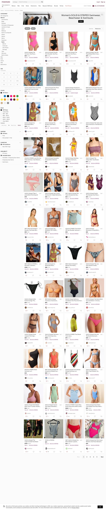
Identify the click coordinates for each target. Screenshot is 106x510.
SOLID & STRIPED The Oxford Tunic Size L (73, 335)
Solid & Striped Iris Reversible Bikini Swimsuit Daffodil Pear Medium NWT (31, 123)
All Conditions (5, 144)
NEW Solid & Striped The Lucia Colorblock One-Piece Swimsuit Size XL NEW (94, 88)
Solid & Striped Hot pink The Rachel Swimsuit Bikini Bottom (92, 335)
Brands (56, 6)
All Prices (4, 110)
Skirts (3, 38)
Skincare (4, 53)
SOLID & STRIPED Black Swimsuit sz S (31, 370)
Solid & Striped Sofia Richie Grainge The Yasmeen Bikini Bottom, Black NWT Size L (31, 299)
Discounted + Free (6, 138)
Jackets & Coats (6, 27)
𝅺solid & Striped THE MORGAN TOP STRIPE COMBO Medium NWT (51, 229)
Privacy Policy (75, 507)
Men (18, 6)
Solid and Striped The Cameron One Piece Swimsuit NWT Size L (71, 53)
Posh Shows (68, 6)
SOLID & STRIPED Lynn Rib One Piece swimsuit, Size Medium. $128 (33, 159)
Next (102, 457)
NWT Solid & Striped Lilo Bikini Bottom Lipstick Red (72, 440)
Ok (100, 507)
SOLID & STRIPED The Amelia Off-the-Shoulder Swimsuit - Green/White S (73, 229)
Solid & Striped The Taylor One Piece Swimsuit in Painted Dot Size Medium (94, 123)
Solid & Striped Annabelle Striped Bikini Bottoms (52, 158)
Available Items (6, 155)
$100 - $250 (5, 117)
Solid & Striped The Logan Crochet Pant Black (31, 440)
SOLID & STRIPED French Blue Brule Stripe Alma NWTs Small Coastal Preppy (73, 405)
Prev (78, 457)
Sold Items (4, 162)
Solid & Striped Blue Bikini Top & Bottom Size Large (92, 370)
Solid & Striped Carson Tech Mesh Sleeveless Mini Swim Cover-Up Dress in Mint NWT (51, 405)
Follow (81, 21)
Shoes (3, 34)
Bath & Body (5, 55)
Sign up (103, 2)
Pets (39, 6)
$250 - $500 (5, 119)
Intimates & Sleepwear (8, 25)
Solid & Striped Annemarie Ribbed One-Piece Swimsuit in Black (73, 88)
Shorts (3, 36)
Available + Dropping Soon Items (10, 157)
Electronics (34, 6)
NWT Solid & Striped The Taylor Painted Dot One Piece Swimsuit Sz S (72, 194)
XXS (17, 81)
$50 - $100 (5, 115)
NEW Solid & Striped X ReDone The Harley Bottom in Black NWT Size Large (71, 264)
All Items (4, 133)
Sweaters (4, 40)
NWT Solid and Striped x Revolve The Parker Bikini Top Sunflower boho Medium (31, 229)
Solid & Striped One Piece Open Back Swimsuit (52, 88)
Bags (3, 21)
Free (3, 135)
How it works (87, 5)
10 (4, 81)
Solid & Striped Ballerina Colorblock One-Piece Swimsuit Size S (73, 299)
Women (14, 6)
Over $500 (5, 121)
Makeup (4, 30)
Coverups (5, 45)
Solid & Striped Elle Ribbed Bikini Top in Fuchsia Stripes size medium (32, 405)
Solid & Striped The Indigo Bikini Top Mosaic (92, 158)
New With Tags (5, 146)
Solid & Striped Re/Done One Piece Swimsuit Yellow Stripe (71, 159)
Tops (3, 51)
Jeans (3, 29)
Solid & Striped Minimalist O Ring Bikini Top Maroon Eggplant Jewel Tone (92, 229)
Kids (23, 6)
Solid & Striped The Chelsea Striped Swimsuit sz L (72, 370)
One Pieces (5, 47)
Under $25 (4, 112)
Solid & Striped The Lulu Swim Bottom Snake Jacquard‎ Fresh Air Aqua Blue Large (92, 264)
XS (4, 84)
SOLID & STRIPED (9, 10)
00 (4, 73)
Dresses (4, 23)
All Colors (4, 92)
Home (27, 6)
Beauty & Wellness (47, 6)
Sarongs (5, 49)
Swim (21, 10)
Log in (98, 2)
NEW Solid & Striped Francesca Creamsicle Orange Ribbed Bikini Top (52, 299)
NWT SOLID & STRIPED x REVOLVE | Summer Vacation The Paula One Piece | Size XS (31, 264)
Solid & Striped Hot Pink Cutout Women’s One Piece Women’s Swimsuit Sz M (94, 440)
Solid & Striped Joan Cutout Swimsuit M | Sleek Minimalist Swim (53, 194)
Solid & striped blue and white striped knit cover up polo (33, 88)
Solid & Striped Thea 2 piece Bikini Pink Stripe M (31, 194)
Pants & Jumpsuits (6, 32)
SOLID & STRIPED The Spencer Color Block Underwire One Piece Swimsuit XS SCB (71, 123)
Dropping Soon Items (7, 160)
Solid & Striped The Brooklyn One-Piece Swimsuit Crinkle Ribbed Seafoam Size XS (51, 123)
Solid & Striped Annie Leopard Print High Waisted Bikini (30, 335)
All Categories (4, 15)
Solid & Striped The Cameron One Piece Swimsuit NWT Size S (30, 53)
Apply (19, 125)
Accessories (5, 19)
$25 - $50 (4, 113)
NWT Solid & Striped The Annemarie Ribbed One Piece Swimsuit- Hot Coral (51, 370)
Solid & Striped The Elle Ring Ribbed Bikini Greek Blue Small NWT (92, 53)
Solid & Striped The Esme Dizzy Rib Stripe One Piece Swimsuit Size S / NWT (52, 335)
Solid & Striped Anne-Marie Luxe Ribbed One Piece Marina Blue (94, 405)
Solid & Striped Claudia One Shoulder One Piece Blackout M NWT (51, 53)
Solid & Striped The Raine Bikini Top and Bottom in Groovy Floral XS (94, 299)
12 (10, 81)
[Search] (30, 2)
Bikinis (4, 44)
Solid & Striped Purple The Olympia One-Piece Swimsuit (92, 194)
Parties (61, 6)
